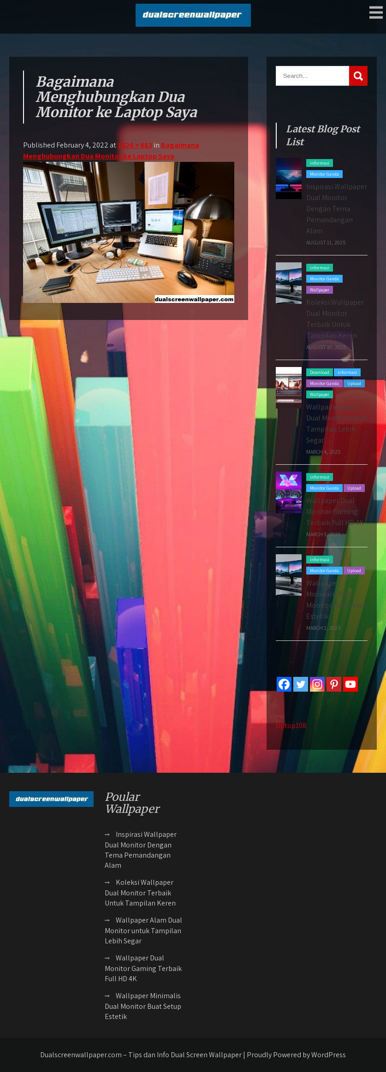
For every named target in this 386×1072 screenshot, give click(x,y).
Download (319, 372)
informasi (319, 163)
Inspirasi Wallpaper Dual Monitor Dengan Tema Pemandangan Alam (336, 209)
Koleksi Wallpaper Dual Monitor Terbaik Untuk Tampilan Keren (140, 892)
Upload (354, 383)
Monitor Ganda (324, 174)
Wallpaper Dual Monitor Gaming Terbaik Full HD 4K (335, 511)
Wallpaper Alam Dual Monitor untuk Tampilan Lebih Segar (143, 930)
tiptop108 (291, 725)
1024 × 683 (135, 145)
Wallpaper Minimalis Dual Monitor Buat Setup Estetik (143, 1006)
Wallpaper (319, 290)
